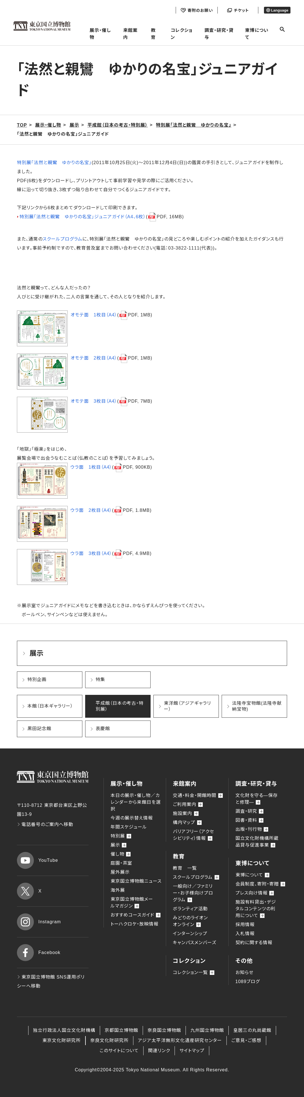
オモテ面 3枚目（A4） (94, 401)
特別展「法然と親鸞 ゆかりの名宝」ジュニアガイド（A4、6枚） (82, 216)
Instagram (39, 921)
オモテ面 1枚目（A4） (94, 314)
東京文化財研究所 (61, 1040)
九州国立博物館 (207, 1030)
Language (277, 10)
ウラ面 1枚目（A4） (91, 467)
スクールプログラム (62, 239)
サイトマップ (191, 1050)
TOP (22, 125)
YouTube (37, 860)
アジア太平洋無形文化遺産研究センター (180, 1040)
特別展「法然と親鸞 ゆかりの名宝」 (54, 162)
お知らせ (244, 972)
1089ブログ (247, 981)
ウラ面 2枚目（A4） (91, 510)
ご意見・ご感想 (246, 1040)
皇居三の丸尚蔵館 (252, 1030)
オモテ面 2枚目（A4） (94, 358)
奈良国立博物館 (164, 1030)
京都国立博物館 (121, 1030)
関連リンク (159, 1050)
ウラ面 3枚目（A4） (91, 553)
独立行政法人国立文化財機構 (64, 1030)
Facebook (38, 952)
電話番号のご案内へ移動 (45, 824)
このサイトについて (119, 1050)
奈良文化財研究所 (109, 1040)
